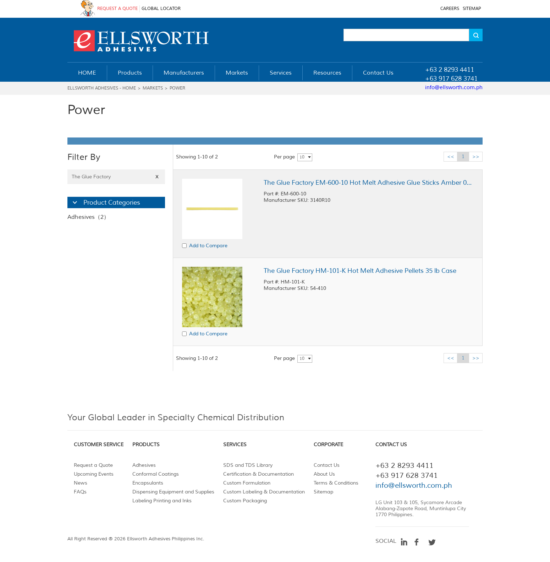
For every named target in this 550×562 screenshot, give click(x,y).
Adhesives (144, 465)
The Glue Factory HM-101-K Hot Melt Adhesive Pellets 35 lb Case (360, 271)
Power (177, 88)
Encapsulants (147, 483)
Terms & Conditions (336, 483)
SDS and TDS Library (248, 465)
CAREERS (449, 8)
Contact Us (327, 465)
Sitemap (323, 492)
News (80, 483)
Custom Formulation (246, 483)
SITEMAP (472, 8)
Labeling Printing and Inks (162, 501)
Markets (153, 88)
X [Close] (157, 176)
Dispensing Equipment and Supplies (173, 492)
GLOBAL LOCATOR (161, 8)
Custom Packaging (245, 501)
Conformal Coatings (155, 474)
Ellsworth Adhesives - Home (101, 88)
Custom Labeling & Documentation (264, 492)
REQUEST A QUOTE (117, 8)
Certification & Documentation (258, 474)
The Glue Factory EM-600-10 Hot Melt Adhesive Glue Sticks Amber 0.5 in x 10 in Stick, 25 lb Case (368, 183)
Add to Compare (208, 246)
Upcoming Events (94, 474)
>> (475, 156)
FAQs (80, 492)
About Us (324, 474)
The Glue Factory (116, 177)
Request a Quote (93, 465)
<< (450, 156)
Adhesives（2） (88, 217)
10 (301, 157)
